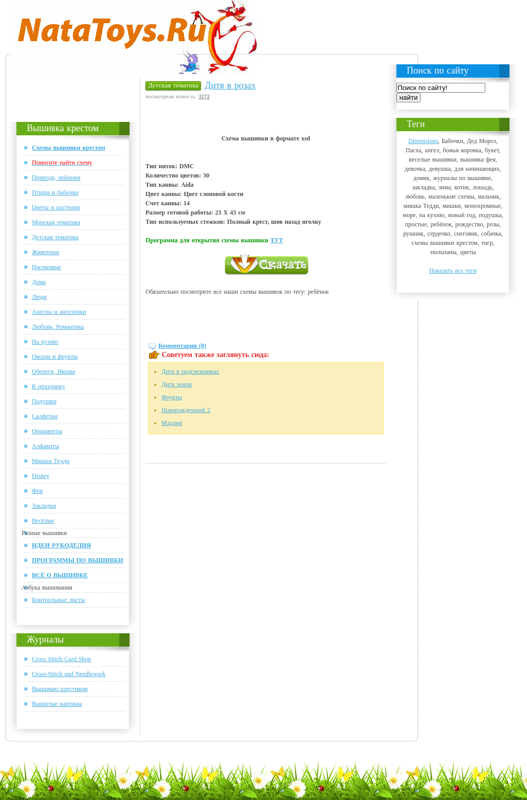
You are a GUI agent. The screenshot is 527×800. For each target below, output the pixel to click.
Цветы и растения (56, 207)
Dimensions (423, 141)
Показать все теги (453, 270)
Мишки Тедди (50, 461)
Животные (46, 252)
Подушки (44, 401)
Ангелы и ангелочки (59, 311)
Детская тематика (55, 237)
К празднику (48, 386)
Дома (39, 282)
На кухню (45, 341)
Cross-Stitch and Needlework (68, 674)
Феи (37, 490)
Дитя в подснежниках (190, 371)
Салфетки (45, 416)
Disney (40, 475)
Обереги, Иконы (53, 371)
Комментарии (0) (182, 345)
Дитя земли (176, 384)
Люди (39, 296)
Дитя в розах (230, 85)
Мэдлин (171, 422)
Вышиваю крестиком (60, 688)
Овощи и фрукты (55, 356)
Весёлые (43, 520)
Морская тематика (56, 222)
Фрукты (171, 397)
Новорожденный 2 (185, 410)
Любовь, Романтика (58, 326)
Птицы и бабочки (55, 192)
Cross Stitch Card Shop (61, 659)
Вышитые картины (57, 703)
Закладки (44, 505)
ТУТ (276, 240)
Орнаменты (47, 431)
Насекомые (46, 267)
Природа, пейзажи (56, 177)
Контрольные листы (58, 599)
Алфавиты (45, 446)
